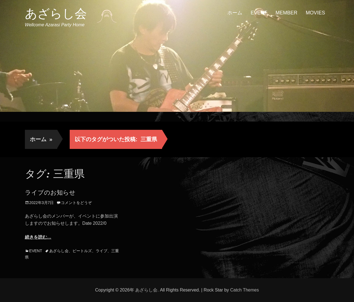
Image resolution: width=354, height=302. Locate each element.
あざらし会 (56, 13)
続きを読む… (38, 237)
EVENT (259, 13)
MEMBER (286, 13)
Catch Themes (244, 290)
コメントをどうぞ (76, 202)
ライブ (101, 251)
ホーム (234, 13)
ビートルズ (82, 251)
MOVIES (315, 13)
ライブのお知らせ (50, 192)
